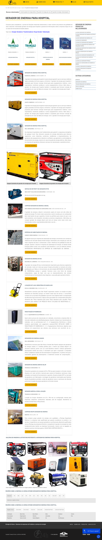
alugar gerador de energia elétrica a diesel (86, 35)
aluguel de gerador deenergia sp (85, 55)
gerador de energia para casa (44, 12)
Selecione (9, 495)
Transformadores (28, 32)
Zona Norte (18, 509)
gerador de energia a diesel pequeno (61, 12)
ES (22, 495)
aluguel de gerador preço (83, 60)
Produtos (58, 2)
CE (49, 495)
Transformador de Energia (83, 84)
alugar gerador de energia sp (84, 38)
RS (38, 495)
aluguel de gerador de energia (84, 42)
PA (63, 495)
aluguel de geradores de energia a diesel (85, 63)
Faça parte (88, 2)
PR (30, 495)
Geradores (20, 32)
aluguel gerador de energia (83, 66)
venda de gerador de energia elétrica (28, 12)
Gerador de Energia (81, 81)
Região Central (10, 509)
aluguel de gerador (81, 40)
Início (26, 2)
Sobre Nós (41, 2)
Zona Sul (33, 509)
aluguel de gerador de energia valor (84, 58)
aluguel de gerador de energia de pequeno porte (85, 45)
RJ (14, 495)
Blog (73, 2)
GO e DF (54, 495)
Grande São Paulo (49, 509)
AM (59, 495)
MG (18, 495)
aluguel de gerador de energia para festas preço (86, 49)
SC (34, 495)
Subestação (46, 32)
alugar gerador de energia (83, 32)
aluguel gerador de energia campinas (83, 69)
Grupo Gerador (38, 32)
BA (45, 495)
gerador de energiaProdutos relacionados (83, 26)
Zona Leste (39, 509)
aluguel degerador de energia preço (84, 52)
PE (41, 495)
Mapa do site (92, 524)
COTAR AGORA (13, 64)
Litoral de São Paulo (59, 509)
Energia (14, 32)
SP (26, 495)
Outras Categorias (83, 76)
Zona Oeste (26, 509)
